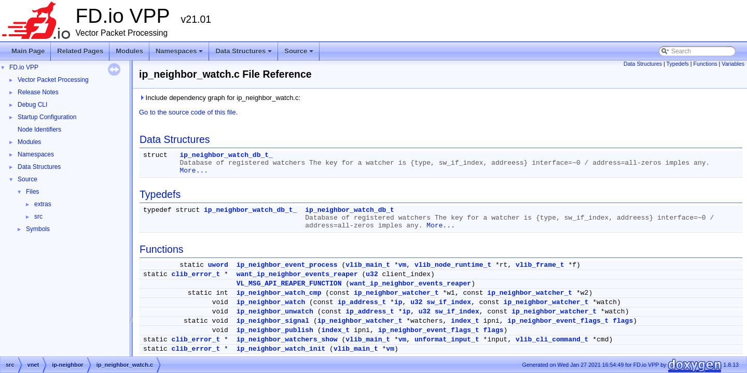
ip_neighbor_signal (273, 321)
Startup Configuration (47, 117)
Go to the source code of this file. (188, 112)
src (38, 216)
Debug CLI (32, 104)
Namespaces (180, 54)
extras (42, 204)
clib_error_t (196, 274)
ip (398, 302)
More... (193, 171)
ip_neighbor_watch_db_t (349, 210)
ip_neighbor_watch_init (281, 349)
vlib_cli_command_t (552, 339)
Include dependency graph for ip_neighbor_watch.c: (219, 98)
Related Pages (80, 51)
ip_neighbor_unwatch (275, 311)
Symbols (38, 229)
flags (623, 321)
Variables (733, 64)
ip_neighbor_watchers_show (287, 339)
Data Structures (244, 54)
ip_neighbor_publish (275, 330)
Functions (705, 64)
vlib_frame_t (540, 265)
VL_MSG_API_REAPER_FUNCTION (289, 284)
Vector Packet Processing (53, 79)
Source (299, 54)
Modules (129, 51)
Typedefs (678, 64)
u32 (372, 274)
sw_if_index (448, 302)
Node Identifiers (39, 129)
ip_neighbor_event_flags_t (557, 321)
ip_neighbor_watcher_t (396, 293)
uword (218, 265)
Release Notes (38, 92)
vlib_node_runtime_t (452, 265)
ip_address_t (362, 302)
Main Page (28, 51)
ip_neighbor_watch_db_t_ (225, 155)
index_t (465, 321)
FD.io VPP (23, 67)
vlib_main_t (367, 265)
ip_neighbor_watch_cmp (279, 293)
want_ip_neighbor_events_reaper (297, 274)
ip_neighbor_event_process (287, 265)
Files (32, 191)
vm (402, 265)
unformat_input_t (446, 339)
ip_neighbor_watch (271, 302)
